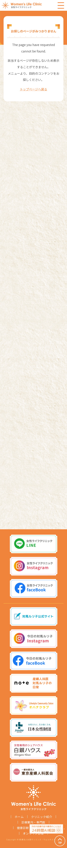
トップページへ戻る (33, 89)
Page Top (59, 840)
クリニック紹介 (41, 817)
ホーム (19, 817)
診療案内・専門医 (33, 822)
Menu (60, 5)
